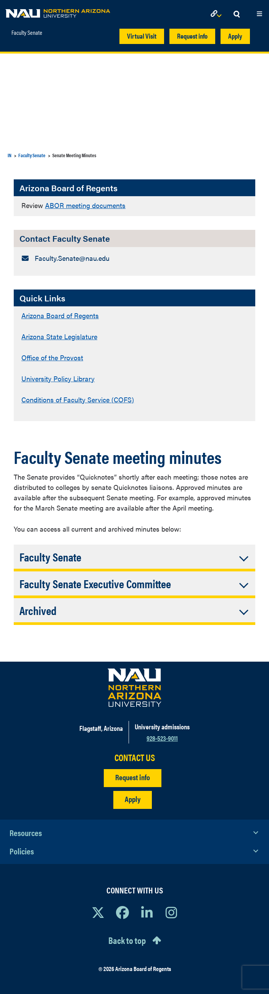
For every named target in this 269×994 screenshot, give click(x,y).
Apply (235, 36)
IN (9, 155)
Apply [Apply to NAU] (132, 798)
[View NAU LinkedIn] (147, 912)
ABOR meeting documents (85, 205)
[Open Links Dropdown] (217, 14)
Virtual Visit (141, 36)
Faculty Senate (26, 32)
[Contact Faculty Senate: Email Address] (134, 258)
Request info (192, 36)
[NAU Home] (58, 11)
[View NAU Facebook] (122, 912)
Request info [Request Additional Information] (132, 777)
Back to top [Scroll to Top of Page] (127, 940)
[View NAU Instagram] (171, 912)
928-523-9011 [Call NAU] (162, 738)
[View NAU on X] (98, 912)
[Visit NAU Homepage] (134, 688)
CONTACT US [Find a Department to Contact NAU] (134, 757)
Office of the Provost (52, 357)
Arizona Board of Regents (60, 315)
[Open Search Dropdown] (236, 14)
